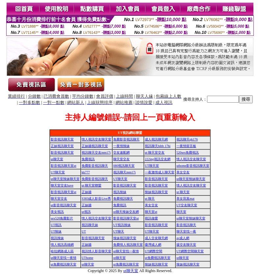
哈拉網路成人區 (62, 251)
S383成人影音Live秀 (96, 198)
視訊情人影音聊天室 (96, 251)
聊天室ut (151, 211)
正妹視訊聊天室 (62, 146)
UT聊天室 (152, 165)
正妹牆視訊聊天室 (95, 146)
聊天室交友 (121, 159)
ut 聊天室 (183, 192)
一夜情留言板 (186, 146)
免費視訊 (88, 159)
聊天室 (181, 211)
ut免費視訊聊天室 (157, 258)
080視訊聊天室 (124, 165)
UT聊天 (118, 231)
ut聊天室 (57, 159)
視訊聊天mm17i (124, 172)
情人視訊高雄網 (62, 244)
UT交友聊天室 (186, 205)
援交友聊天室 (186, 244)
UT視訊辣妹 (122, 225)
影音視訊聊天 (186, 225)
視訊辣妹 (119, 192)
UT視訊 (56, 225)
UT (84, 231)
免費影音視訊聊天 (126, 139)
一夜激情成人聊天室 (159, 172)
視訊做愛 (151, 218)
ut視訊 (86, 211)
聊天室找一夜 (186, 231)
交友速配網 (121, 152)
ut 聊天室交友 (155, 152)
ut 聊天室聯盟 (91, 185)
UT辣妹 (56, 231)
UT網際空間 (153, 251)
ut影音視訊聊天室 (63, 205)
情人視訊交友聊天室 (96, 139)
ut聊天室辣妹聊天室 (65, 179)
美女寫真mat (185, 198)
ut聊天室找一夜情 (126, 251)
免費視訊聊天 (123, 198)
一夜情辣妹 (121, 146)
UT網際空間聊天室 (190, 251)
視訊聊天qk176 (187, 139)
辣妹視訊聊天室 (156, 192)
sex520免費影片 (62, 218)
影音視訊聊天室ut (63, 165)
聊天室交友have (62, 185)
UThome (87, 258)
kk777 (86, 172)
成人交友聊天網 (156, 238)
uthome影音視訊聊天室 (192, 165)
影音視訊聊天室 (62, 139)
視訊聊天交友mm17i (96, 152)
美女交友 (183, 172)
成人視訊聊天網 (156, 139)
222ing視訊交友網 (157, 159)
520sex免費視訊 (187, 152)
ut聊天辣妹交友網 (126, 211)
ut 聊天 (150, 198)
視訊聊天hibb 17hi (157, 146)
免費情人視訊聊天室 (128, 244)
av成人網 (182, 238)
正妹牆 (86, 192)
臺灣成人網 (153, 244)
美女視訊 (57, 211)
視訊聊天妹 (90, 225)
